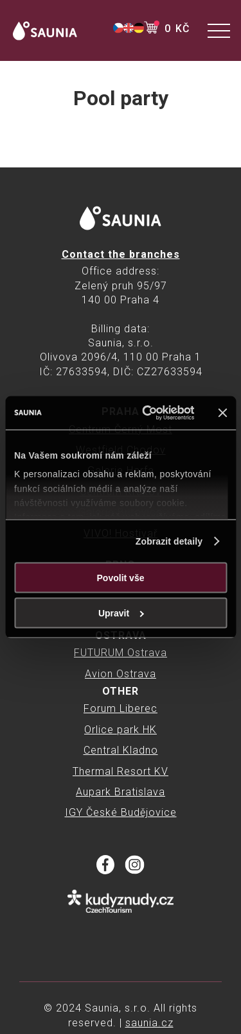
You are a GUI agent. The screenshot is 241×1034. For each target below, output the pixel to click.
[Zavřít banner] (222, 412)
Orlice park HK (120, 730)
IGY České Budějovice (121, 812)
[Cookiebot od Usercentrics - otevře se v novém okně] (144, 413)
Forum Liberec (120, 708)
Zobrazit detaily (169, 541)
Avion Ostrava (120, 674)
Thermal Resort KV (120, 771)
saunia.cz (149, 1023)
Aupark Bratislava (120, 792)
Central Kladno (121, 750)
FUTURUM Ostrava (120, 653)
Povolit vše (121, 577)
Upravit (121, 612)
